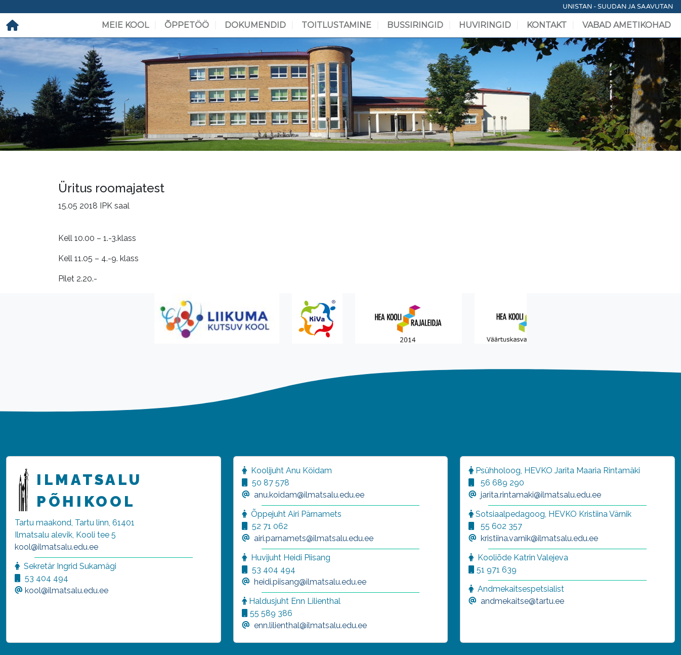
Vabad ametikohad (626, 25)
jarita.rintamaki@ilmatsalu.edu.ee (541, 495)
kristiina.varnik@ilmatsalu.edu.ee (539, 538)
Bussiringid (415, 25)
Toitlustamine (336, 25)
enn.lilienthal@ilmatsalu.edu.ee (310, 625)
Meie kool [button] (125, 25)
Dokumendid (255, 25)
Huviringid (485, 25)
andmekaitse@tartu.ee (522, 601)
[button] (20, 635)
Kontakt (547, 25)
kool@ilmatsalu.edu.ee (56, 547)
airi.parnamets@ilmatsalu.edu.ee (313, 538)
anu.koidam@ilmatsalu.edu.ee (309, 495)
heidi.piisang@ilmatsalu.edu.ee (310, 582)
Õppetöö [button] (186, 25)
